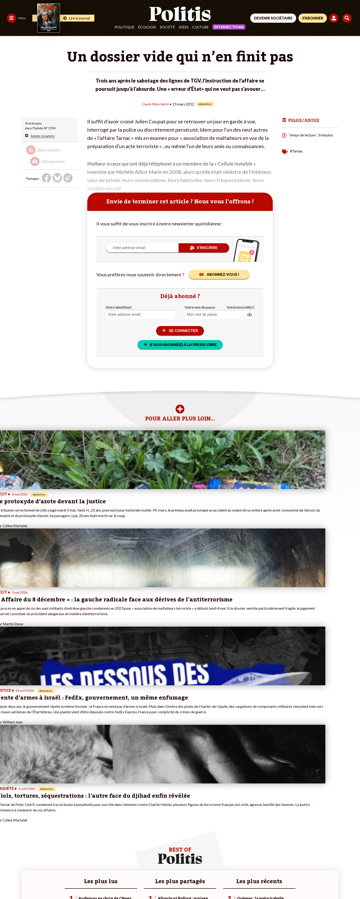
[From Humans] (298, 875)
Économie (37, 816)
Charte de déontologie (68, 883)
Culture (200, 27)
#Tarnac (296, 150)
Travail (34, 811)
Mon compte (69, 831)
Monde (35, 806)
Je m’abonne (68, 816)
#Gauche (123, 816)
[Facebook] (293, 864)
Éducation (37, 821)
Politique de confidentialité (136, 883)
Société (167, 27)
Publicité (169, 883)
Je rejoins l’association (76, 821)
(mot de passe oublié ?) (240, 306)
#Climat (122, 806)
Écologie (147, 27)
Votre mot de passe (200, 306)
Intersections (229, 27)
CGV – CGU (100, 883)
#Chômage (125, 826)
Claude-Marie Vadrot (155, 104)
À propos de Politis (73, 826)
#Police (122, 811)
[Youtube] (321, 864)
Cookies (187, 883)
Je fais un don (69, 806)
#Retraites (124, 821)
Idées (183, 27)
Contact (8, 883)
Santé (34, 826)
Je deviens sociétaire (75, 811)
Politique (124, 27)
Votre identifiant (119, 306)
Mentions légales (33, 883)
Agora (6, 806)
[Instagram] (336, 864)
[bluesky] (307, 864)
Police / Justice (40, 831)
